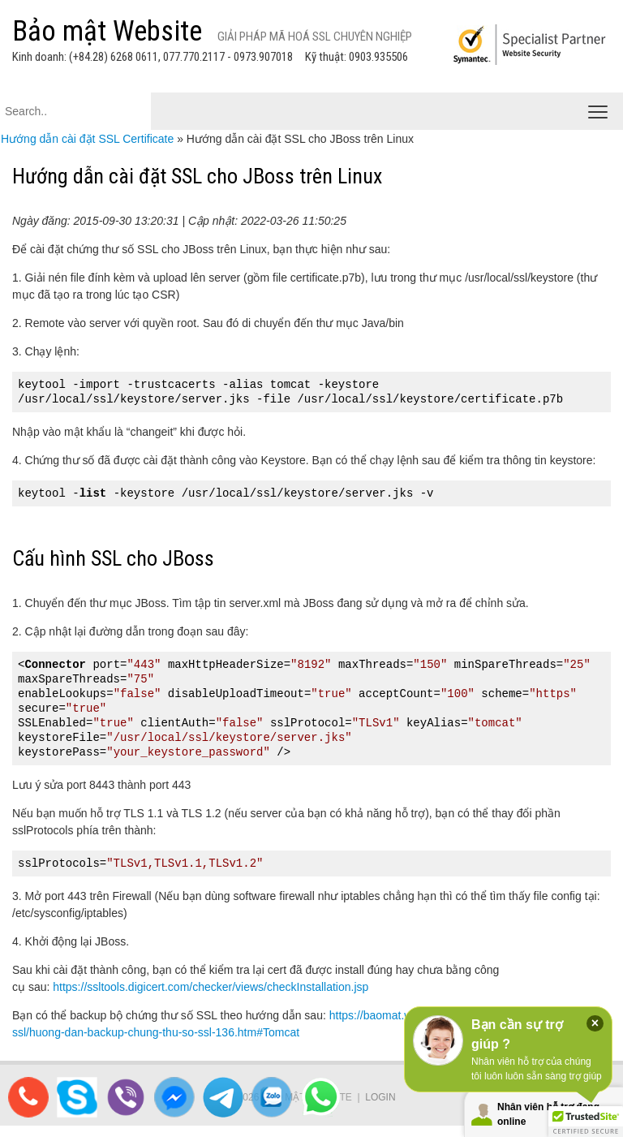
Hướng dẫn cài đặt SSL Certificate (87, 138)
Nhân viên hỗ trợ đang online (548, 1114)
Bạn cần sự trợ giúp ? (517, 1034)
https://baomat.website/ (387, 1015)
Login (380, 1097)
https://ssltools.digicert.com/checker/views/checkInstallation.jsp (210, 986)
